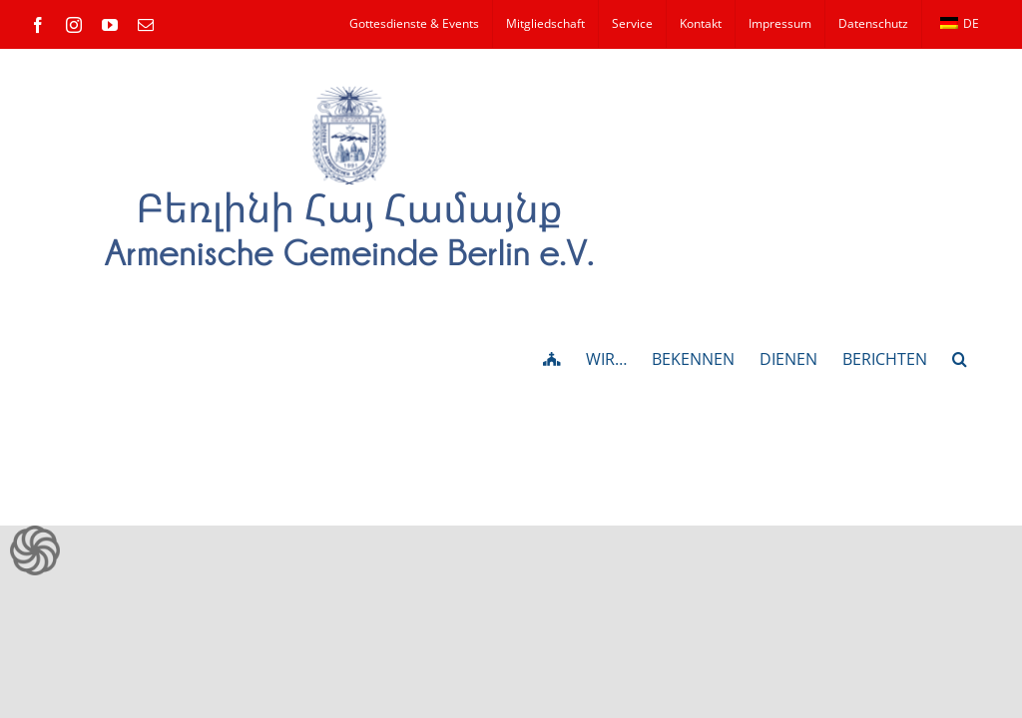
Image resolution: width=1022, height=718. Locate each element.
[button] (959, 357)
